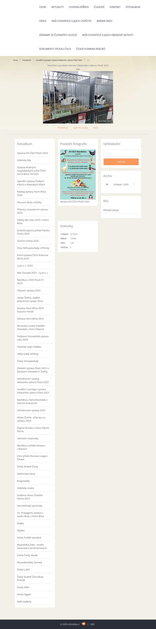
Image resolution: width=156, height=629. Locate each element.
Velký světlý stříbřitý (27, 353)
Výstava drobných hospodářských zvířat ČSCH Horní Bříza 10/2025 (31, 170)
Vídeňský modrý (25, 488)
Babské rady (104, 21)
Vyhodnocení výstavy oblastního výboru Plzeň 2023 (33, 380)
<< (107, 184)
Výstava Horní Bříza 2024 (30, 318)
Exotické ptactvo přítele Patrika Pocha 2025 (33, 232)
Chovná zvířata (79, 7)
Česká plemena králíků (90, 49)
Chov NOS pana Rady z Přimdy (33, 247)
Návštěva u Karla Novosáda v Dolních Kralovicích (32, 401)
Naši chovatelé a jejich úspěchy (71, 21)
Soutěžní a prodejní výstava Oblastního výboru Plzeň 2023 (59, 60)
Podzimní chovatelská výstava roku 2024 (32, 338)
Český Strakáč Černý (27, 466)
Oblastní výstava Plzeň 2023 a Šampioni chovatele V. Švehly (33, 370)
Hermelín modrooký (27, 438)
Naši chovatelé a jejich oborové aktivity (107, 35)
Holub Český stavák (27, 555)
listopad (117, 184)
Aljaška (21, 530)
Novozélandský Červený (29, 562)
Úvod (42, 7)
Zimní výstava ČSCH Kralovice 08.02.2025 (32, 257)
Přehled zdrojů (111, 210)
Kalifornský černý (26, 473)
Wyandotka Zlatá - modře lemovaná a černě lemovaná (32, 546)
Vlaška (20, 523)
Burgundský (23, 480)
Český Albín (23, 587)
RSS (92, 624)
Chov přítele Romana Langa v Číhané (32, 457)
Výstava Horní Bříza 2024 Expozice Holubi (30, 310)
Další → (97, 127)
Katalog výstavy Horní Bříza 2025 (31, 193)
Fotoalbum (133, 7)
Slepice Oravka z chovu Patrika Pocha (33, 429)
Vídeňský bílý (24, 160)
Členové (99, 7)
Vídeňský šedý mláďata (29, 346)
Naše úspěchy (24, 601)
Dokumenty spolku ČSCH (55, 49)
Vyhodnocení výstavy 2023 (31, 410)
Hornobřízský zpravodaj (29, 505)
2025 (126, 184)
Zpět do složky (80, 127)
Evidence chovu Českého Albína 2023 (30, 497)
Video (42, 21)
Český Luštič (23, 569)
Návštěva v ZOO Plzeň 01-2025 (30, 281)
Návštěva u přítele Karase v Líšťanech (31, 447)
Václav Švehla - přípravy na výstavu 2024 (31, 419)
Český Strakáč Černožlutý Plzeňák (30, 578)
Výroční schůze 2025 (28, 240)
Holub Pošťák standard (29, 537)
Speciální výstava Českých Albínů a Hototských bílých (31, 183)
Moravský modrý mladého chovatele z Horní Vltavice (31, 327)
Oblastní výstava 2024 (29, 290)
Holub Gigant (24, 594)
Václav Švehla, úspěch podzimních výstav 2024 (30, 299)
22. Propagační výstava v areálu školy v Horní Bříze (30, 514)
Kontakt (115, 7)
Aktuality (57, 7)
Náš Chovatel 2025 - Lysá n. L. (33, 272)
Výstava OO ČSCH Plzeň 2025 (32, 153)
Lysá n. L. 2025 (25, 265)
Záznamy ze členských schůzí (58, 35)
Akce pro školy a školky (29, 202)
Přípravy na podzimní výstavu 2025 (32, 211)
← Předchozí (61, 127)
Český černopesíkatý (27, 361)
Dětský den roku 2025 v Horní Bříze (33, 221)
